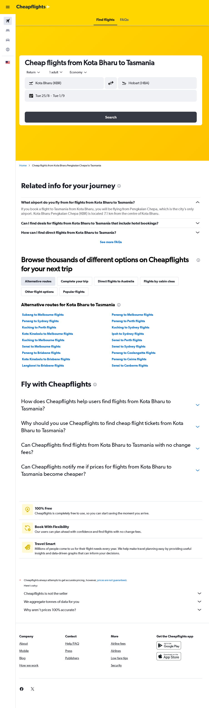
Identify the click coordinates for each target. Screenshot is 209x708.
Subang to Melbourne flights (46, 314)
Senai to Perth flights (128, 340)
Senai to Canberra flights (131, 365)
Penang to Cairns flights (130, 359)
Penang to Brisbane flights (44, 353)
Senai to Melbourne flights (44, 346)
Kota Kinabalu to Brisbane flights (49, 359)
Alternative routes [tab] (41, 281)
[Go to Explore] (8, 49)
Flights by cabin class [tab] (162, 281)
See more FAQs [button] (112, 242)
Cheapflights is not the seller (114, 593)
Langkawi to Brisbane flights (46, 365)
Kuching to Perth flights (42, 327)
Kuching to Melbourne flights (46, 340)
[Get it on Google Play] (169, 645)
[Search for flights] (8, 20)
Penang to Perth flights (130, 321)
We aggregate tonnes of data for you (114, 601)
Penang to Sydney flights (43, 321)
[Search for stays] (8, 30)
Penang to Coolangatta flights (135, 353)
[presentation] (122, 186)
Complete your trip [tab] (78, 281)
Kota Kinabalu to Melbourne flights (50, 333)
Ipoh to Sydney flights (129, 333)
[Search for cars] (8, 39)
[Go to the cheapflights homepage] (33, 7)
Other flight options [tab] (42, 292)
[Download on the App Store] (169, 656)
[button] (8, 7)
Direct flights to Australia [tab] (119, 281)
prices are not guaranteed (114, 580)
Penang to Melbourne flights (134, 314)
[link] (25, 689)
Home (26, 165)
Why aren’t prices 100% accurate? (114, 609)
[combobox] (82, 72)
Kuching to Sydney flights (132, 327)
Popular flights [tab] (77, 292)
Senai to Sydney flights (130, 346)
